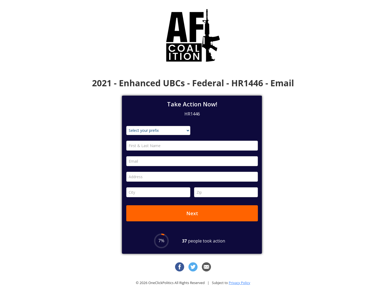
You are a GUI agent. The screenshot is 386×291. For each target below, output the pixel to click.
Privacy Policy (239, 282)
